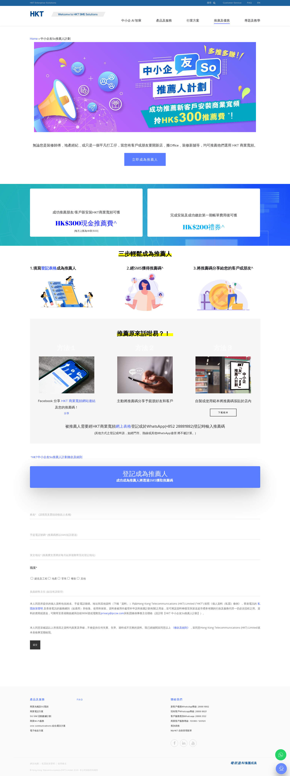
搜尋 (212, 3)
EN (258, 3)
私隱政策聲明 (48, 763)
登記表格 (49, 268)
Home (34, 38)
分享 (66, 413)
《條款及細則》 (181, 627)
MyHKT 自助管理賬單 (181, 731)
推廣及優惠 (222, 20)
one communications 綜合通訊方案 (47, 726)
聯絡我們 (177, 699)
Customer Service (232, 3)
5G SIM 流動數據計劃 (40, 716)
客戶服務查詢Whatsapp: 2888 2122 (188, 716)
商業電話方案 (36, 712)
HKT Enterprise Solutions (43, 3)
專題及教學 (252, 20)
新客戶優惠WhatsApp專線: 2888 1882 (190, 707)
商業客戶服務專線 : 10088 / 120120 (188, 721)
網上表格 (123, 426)
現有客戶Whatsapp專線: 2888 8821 (189, 712)
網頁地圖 (34, 763)
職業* (33, 567)
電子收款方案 (36, 731)
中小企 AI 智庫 (131, 20)
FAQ (249, 3)
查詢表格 (175, 726)
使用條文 (62, 763)
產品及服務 (164, 20)
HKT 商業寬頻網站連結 (78, 401)
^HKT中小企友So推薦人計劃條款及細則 (56, 457)
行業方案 (193, 20)
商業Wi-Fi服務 (37, 721)
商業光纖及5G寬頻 (39, 707)
